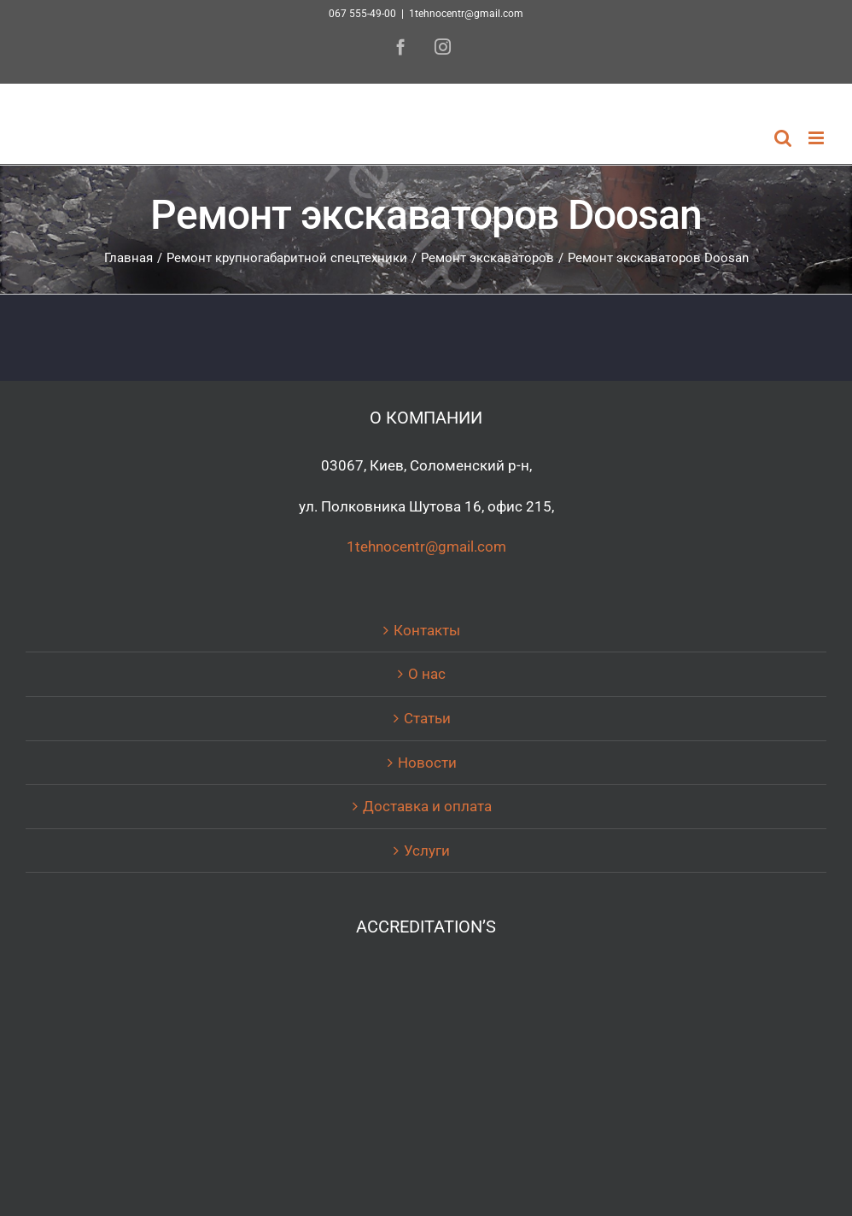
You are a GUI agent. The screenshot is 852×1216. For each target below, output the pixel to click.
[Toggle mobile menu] (817, 138)
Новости (427, 762)
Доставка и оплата (427, 806)
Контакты (427, 630)
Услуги (427, 850)
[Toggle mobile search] (782, 138)
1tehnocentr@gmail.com (466, 14)
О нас (427, 673)
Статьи (427, 718)
